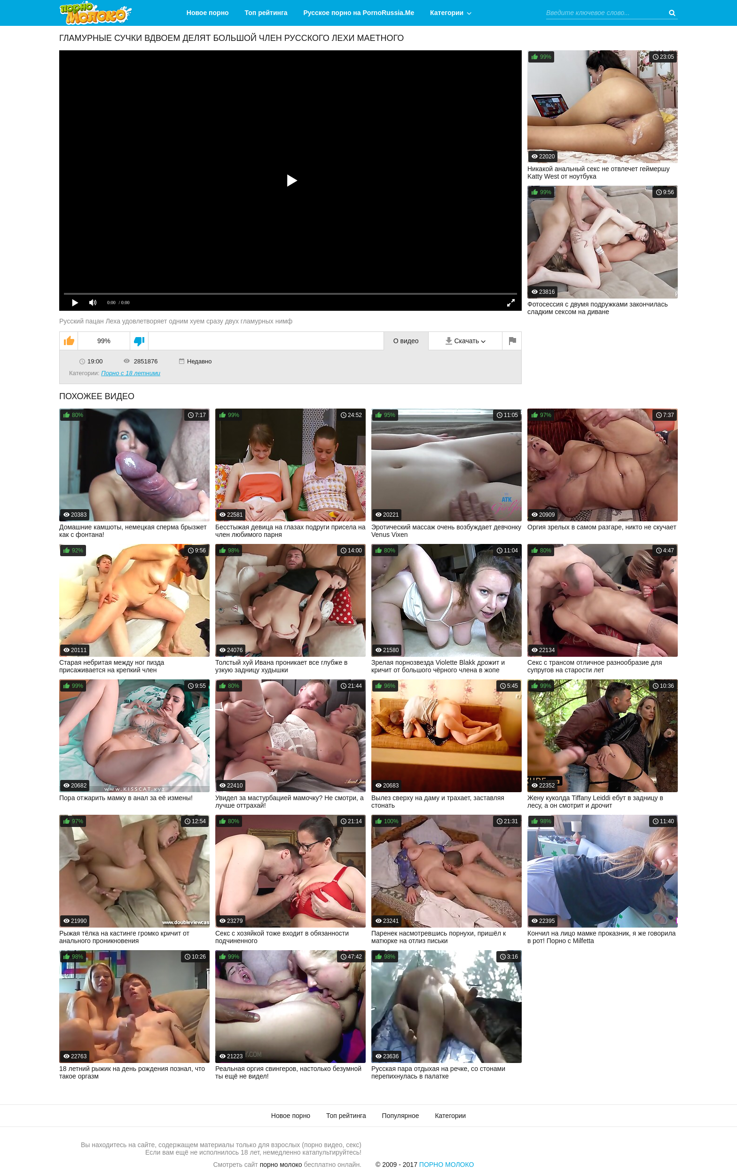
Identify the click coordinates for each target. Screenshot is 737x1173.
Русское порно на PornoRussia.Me (359, 12)
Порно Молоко (446, 1164)
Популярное (400, 1115)
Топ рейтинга (266, 12)
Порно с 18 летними (130, 373)
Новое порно (208, 12)
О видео (406, 341)
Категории (446, 12)
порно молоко (281, 1164)
